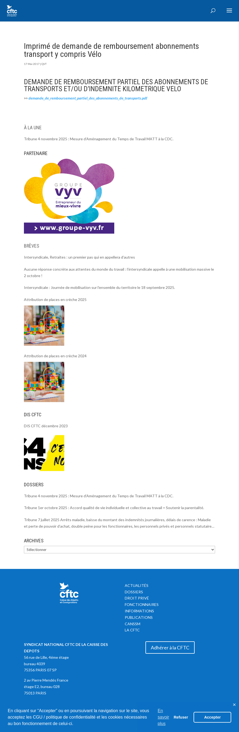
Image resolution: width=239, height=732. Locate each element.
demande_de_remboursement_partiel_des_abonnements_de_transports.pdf (87, 98)
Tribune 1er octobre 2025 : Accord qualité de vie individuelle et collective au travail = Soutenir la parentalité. (114, 507)
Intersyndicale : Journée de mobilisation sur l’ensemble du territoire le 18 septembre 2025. (99, 287)
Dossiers (134, 592)
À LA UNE (33, 127)
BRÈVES (31, 246)
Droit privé (137, 598)
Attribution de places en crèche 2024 (55, 356)
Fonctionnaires (142, 604)
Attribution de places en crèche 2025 (55, 299)
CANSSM (132, 623)
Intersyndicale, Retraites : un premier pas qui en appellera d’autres (79, 257)
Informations (139, 611)
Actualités (136, 585)
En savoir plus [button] (163, 717)
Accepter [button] (212, 717)
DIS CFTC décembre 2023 (46, 426)
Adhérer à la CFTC (170, 647)
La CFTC (132, 630)
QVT (44, 63)
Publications (139, 617)
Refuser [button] (181, 717)
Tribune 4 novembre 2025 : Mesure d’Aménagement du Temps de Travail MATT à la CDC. (98, 139)
